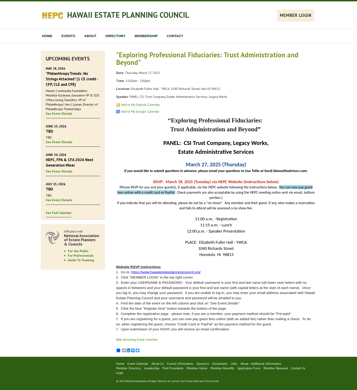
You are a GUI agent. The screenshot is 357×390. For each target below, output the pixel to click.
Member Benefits (222, 368)
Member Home (197, 368)
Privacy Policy (192, 381)
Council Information (180, 364)
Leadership (151, 368)
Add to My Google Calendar (140, 111)
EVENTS (68, 36)
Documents (219, 364)
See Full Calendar (58, 213)
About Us (157, 364)
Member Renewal (276, 368)
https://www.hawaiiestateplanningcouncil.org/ (166, 272)
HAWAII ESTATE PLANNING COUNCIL (128, 15)
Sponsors (202, 364)
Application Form (248, 368)
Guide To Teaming (81, 260)
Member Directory (128, 368)
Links (234, 364)
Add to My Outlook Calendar (140, 105)
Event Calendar (138, 364)
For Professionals (81, 255)
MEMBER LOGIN (295, 15)
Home (120, 364)
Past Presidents (173, 368)
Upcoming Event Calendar (140, 339)
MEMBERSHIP (146, 36)
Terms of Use (212, 381)
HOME (47, 36)
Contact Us (298, 368)
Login (119, 373)
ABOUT (90, 36)
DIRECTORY (115, 36)
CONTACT (175, 36)
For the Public (78, 251)
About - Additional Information (260, 364)
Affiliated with (82, 237)
